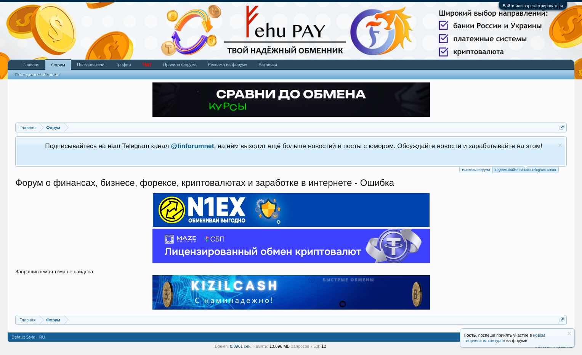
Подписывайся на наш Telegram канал (525, 169)
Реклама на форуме (227, 64)
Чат (146, 64)
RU (42, 337)
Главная (31, 64)
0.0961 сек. (240, 346)
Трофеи (123, 64)
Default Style (23, 337)
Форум (58, 65)
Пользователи (90, 64)
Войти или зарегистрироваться (533, 5)
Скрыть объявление (560, 145)
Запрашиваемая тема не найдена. (55, 271)
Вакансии (267, 64)
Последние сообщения (36, 74)
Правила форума (180, 64)
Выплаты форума (476, 170)
